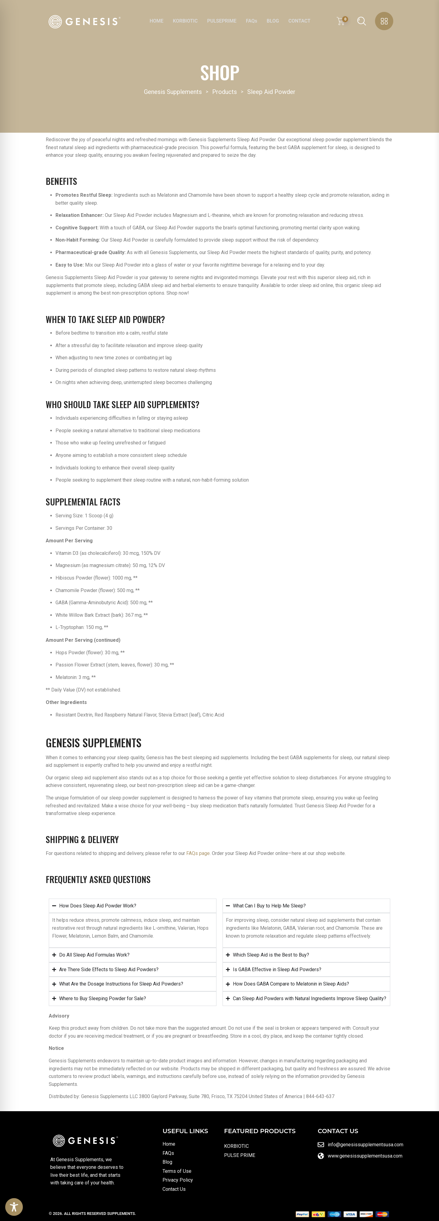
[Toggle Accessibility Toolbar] (14, 1207)
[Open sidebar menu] (384, 21)
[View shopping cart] (342, 21)
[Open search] (361, 21)
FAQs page (198, 853)
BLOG (273, 21)
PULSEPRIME (221, 21)
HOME (156, 21)
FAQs (251, 21)
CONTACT (299, 21)
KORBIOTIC (185, 21)
